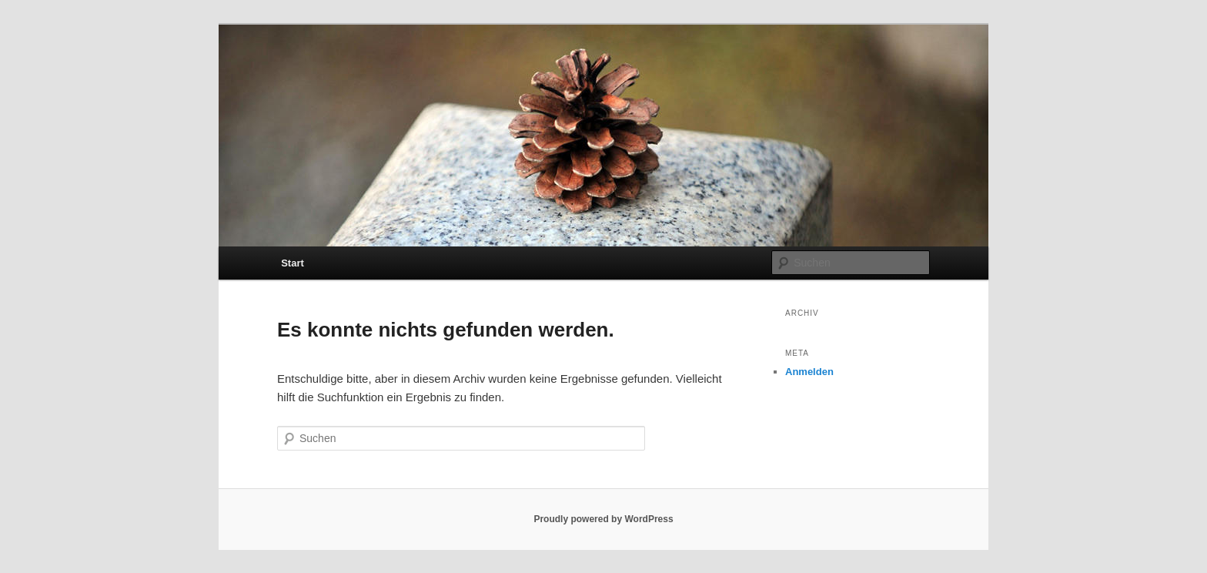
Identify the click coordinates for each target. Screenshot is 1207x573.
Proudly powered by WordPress (603, 519)
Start (292, 263)
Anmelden (809, 371)
